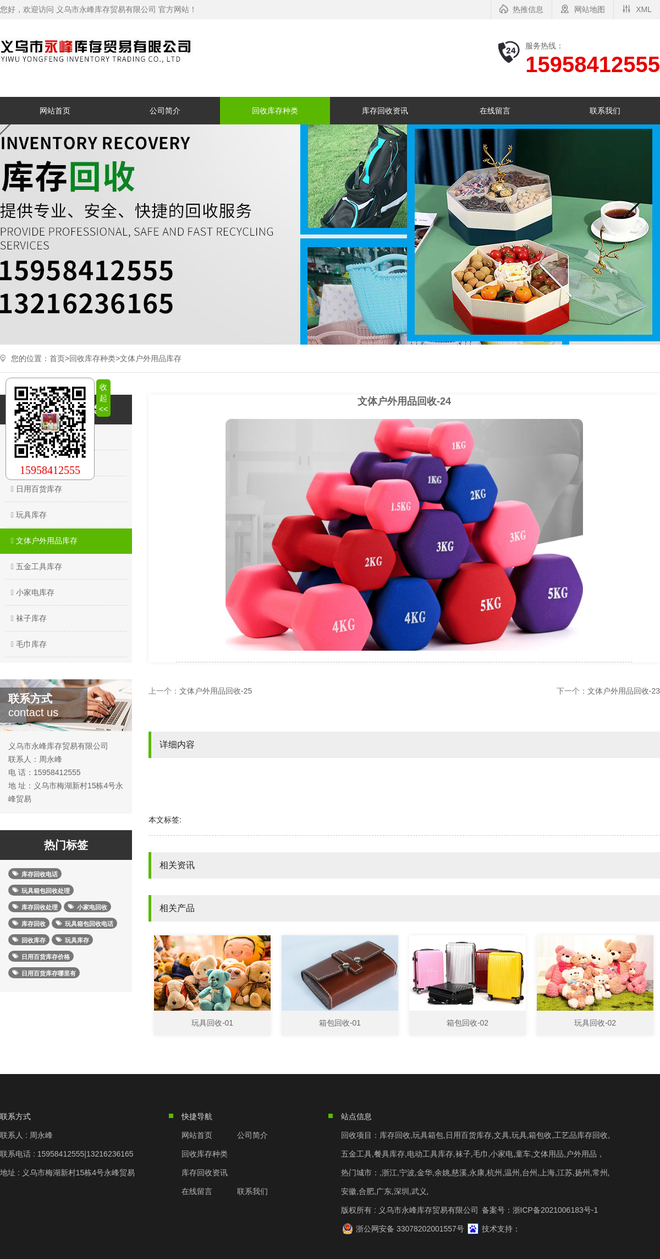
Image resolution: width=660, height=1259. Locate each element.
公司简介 (165, 110)
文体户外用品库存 (151, 358)
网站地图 (589, 9)
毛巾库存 (27, 644)
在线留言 (495, 110)
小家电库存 (31, 592)
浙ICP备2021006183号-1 (555, 1210)
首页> (59, 358)
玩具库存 (27, 514)
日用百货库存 (35, 488)
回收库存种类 (275, 110)
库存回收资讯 (385, 110)
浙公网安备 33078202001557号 (410, 1228)
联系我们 (605, 110)
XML (644, 9)
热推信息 (528, 9)
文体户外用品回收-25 (215, 690)
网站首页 (55, 110)
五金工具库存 (35, 566)
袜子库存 (27, 618)
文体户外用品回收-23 (623, 690)
